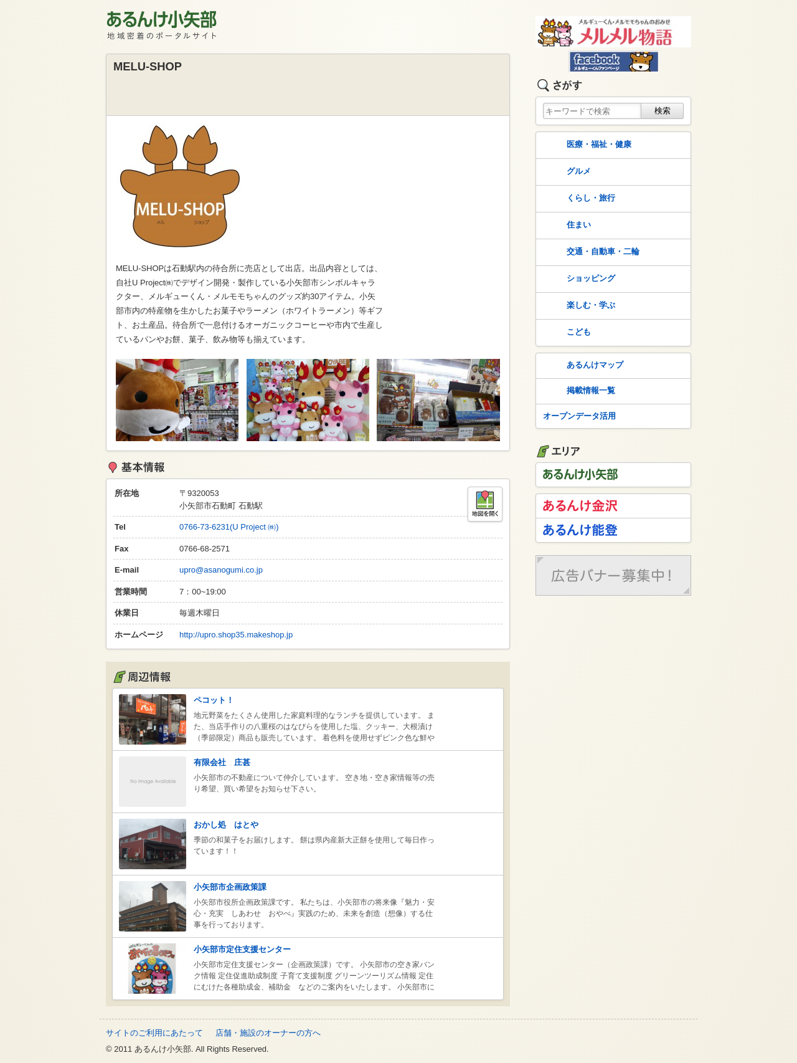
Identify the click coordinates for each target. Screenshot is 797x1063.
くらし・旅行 (577, 199)
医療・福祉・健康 (585, 145)
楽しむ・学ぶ (577, 306)
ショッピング (577, 279)
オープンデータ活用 (579, 416)
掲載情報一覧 (577, 391)
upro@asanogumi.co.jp (221, 569)
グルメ (565, 172)
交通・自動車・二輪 (589, 252)
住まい (565, 226)
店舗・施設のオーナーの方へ (268, 1032)
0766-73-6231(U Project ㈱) (229, 527)
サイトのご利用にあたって (154, 1032)
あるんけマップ (581, 365)
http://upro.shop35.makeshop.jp (236, 634)
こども (565, 333)
